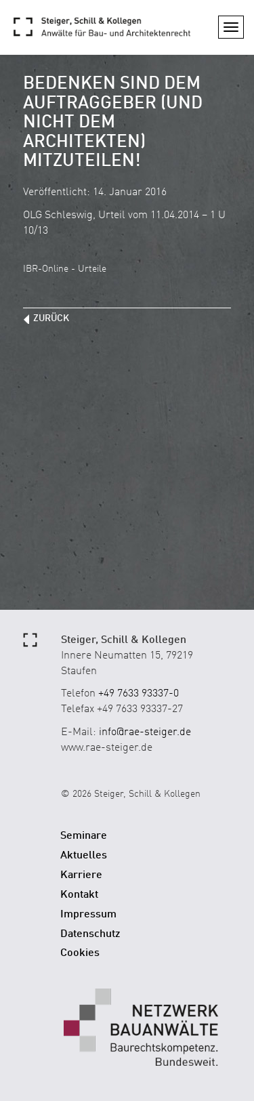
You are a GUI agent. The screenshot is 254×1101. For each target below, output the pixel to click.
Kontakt (79, 895)
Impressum (88, 914)
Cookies (80, 953)
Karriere (81, 875)
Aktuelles (83, 855)
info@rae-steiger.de (145, 732)
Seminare (83, 836)
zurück (51, 318)
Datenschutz (90, 934)
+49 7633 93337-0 (138, 693)
